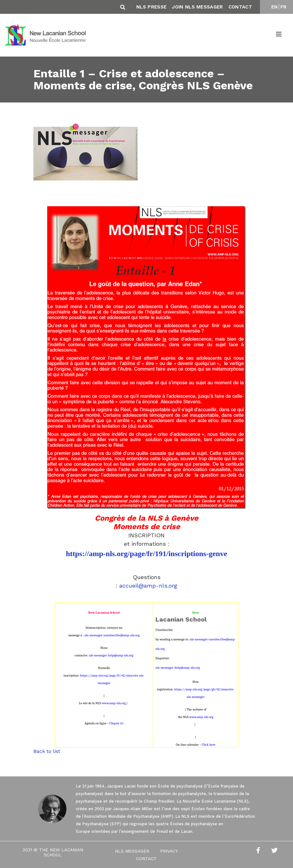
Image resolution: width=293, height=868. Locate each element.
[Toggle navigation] (279, 35)
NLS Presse (151, 7)
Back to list (46, 751)
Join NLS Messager (197, 7)
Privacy (169, 851)
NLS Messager (132, 851)
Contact (240, 7)
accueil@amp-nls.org (148, 585)
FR (283, 7)
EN (274, 7)
